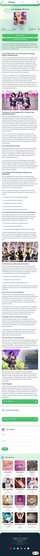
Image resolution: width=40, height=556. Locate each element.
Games (7, 5)
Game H (11, 5)
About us (14, 542)
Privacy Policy (20, 542)
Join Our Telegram (20, 40)
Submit (5, 449)
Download (20, 35)
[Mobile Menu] (2, 2)
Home (3, 5)
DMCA (22, 544)
